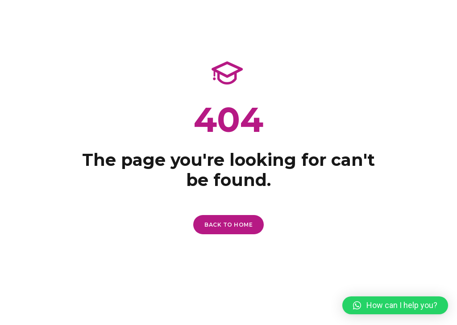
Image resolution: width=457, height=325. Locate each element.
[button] (395, 305)
